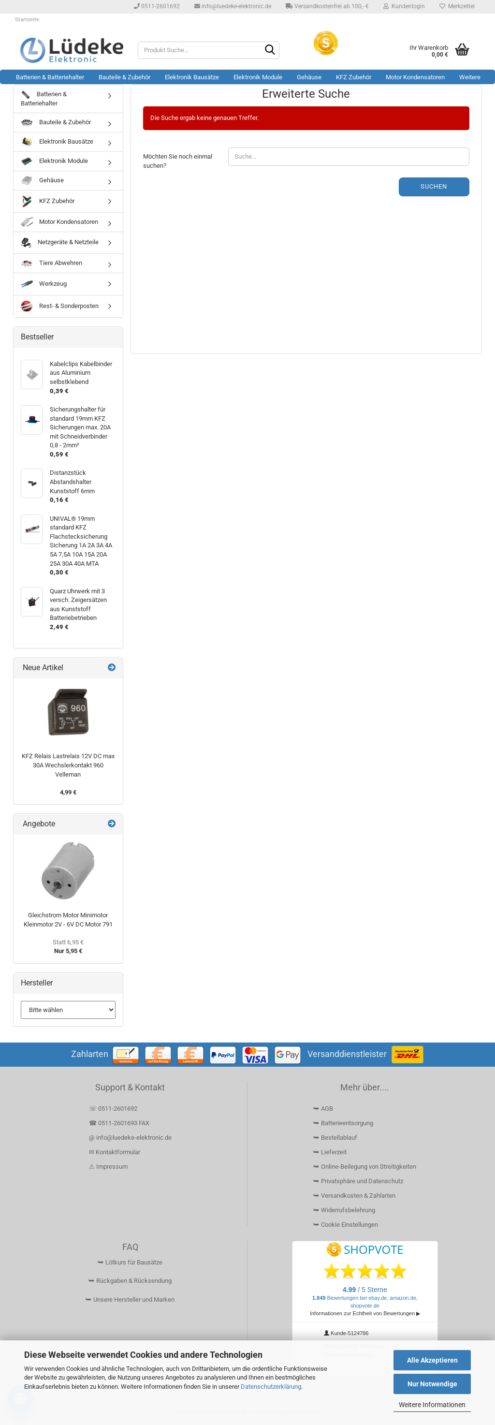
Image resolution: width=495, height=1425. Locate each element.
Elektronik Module (257, 77)
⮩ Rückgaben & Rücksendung (130, 1280)
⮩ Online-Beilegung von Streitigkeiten (364, 1166)
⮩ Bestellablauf (335, 1137)
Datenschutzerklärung (271, 1386)
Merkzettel (457, 6)
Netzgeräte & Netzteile (60, 243)
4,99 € (68, 792)
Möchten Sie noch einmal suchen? (177, 161)
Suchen (434, 186)
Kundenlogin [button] (404, 6)
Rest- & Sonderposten (60, 306)
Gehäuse (309, 77)
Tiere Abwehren (51, 263)
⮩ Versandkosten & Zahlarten (354, 1195)
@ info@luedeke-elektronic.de (130, 1137)
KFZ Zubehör (353, 77)
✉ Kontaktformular (114, 1152)
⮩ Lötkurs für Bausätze (130, 1262)
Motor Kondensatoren (415, 77)
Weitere (469, 77)
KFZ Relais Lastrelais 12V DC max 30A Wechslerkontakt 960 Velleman (68, 765)
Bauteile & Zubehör (124, 77)
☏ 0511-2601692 (113, 1108)
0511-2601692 (157, 6)
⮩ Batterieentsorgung (343, 1123)
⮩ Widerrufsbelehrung (344, 1210)
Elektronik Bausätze (192, 77)
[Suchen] (270, 50)
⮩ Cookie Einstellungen (345, 1224)
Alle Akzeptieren (432, 1360)
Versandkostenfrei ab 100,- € (327, 6)
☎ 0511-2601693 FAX (120, 1123)
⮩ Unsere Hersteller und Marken (130, 1299)
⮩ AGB (323, 1108)
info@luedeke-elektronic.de (232, 6)
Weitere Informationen (432, 1405)
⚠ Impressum (108, 1166)
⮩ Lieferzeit (330, 1152)
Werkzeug (44, 284)
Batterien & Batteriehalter (50, 77)
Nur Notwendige (432, 1384)
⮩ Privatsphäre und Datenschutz (358, 1181)
